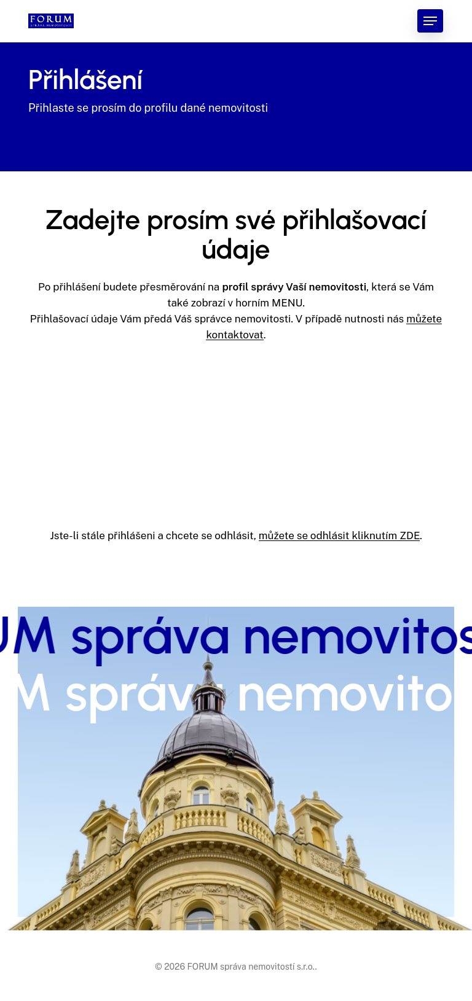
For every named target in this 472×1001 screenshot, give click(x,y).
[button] (430, 21)
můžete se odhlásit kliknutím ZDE (339, 535)
